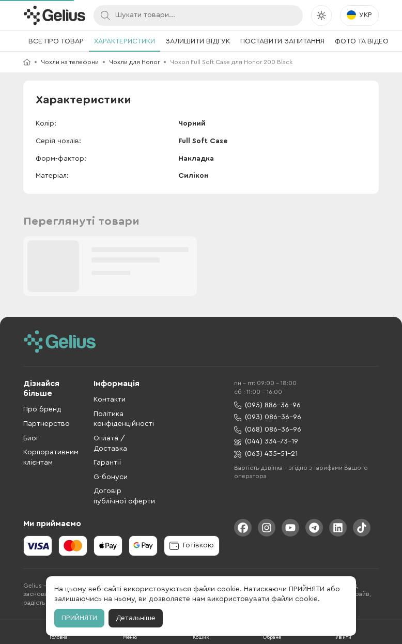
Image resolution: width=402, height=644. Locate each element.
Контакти (110, 399)
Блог (31, 438)
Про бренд (42, 409)
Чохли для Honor (134, 62)
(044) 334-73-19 (266, 442)
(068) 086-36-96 (267, 430)
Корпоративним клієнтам (51, 457)
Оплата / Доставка (110, 443)
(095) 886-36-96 (267, 405)
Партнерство (46, 423)
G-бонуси (111, 477)
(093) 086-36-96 (267, 417)
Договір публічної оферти (124, 496)
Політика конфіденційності (124, 419)
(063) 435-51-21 (266, 454)
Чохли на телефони (70, 62)
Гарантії (107, 462)
